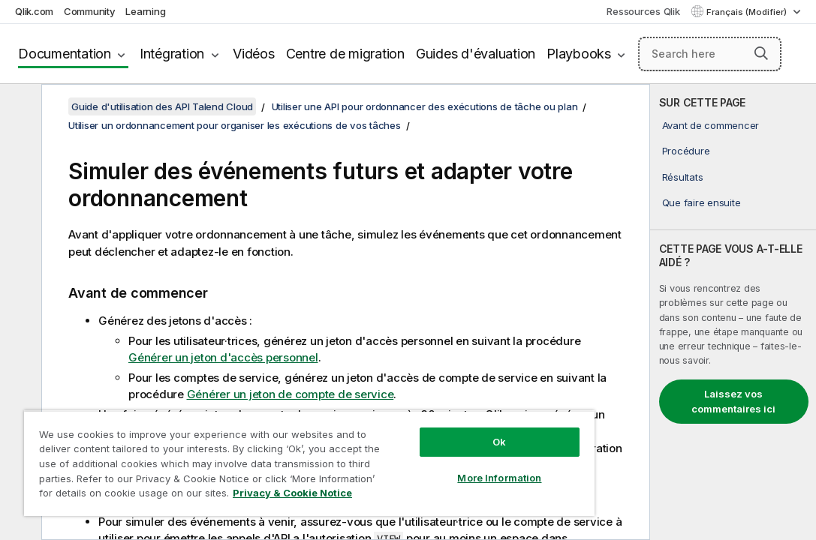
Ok (417, 416)
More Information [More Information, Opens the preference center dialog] (417, 452)
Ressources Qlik (643, 11)
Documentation (64, 54)
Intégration (172, 54)
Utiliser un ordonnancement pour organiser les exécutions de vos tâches (234, 125)
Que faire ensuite (701, 202)
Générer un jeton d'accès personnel (223, 357)
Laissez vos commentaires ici (733, 401)
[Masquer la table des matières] (19, 107)
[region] (260, 450)
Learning (145, 11)
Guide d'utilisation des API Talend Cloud (162, 106)
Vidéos (254, 54)
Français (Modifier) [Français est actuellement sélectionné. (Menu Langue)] (747, 12)
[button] (761, 53)
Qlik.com (34, 11)
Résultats (682, 177)
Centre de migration (345, 54)
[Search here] (710, 54)
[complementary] (733, 312)
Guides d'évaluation (475, 54)
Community (90, 11)
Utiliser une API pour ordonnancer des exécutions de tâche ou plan (425, 106)
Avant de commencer (711, 125)
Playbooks (579, 54)
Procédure (686, 151)
